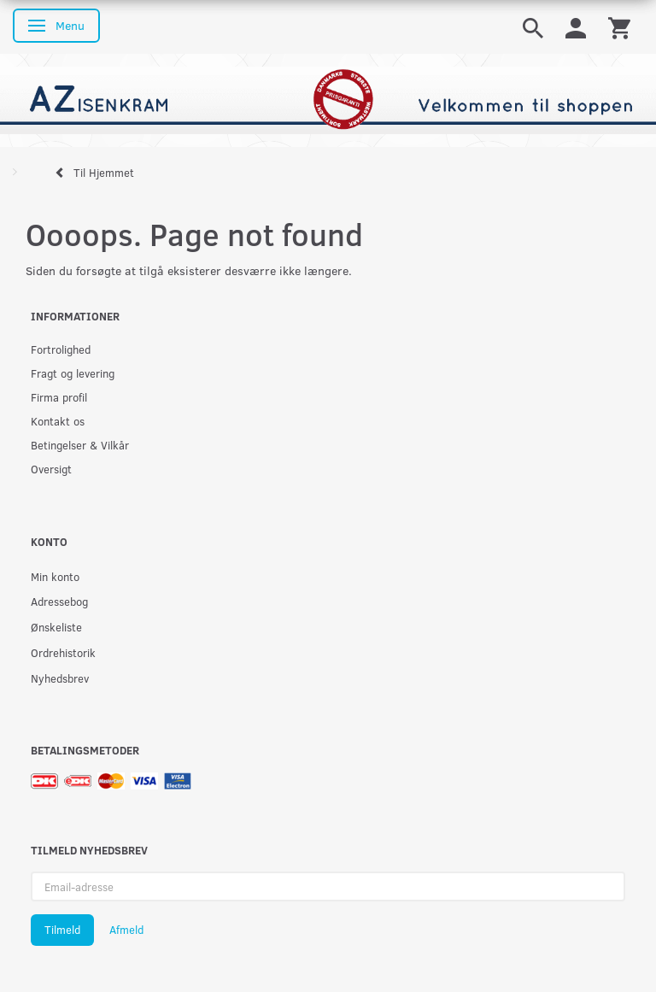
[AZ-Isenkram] (328, 98)
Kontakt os (58, 421)
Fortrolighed (61, 349)
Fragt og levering (72, 373)
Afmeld (126, 929)
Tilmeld (62, 929)
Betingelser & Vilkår (80, 444)
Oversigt (51, 468)
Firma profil (59, 397)
